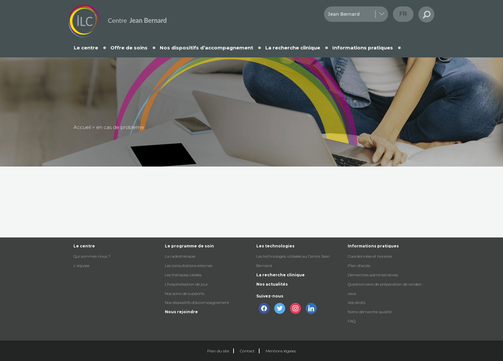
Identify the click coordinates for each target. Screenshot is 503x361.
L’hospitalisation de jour (186, 284)
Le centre (86, 48)
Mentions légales (281, 350)
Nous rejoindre (181, 311)
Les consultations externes (188, 265)
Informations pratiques (362, 48)
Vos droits (356, 302)
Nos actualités (272, 284)
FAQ (351, 321)
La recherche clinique (292, 48)
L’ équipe (81, 265)
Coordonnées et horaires (370, 256)
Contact (247, 350)
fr (403, 13)
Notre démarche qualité (370, 311)
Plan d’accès (359, 265)
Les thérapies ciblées (183, 274)
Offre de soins (129, 48)
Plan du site (218, 350)
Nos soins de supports (184, 293)
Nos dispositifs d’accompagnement (206, 48)
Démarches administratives (373, 274)
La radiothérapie (180, 256)
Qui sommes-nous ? (91, 256)
